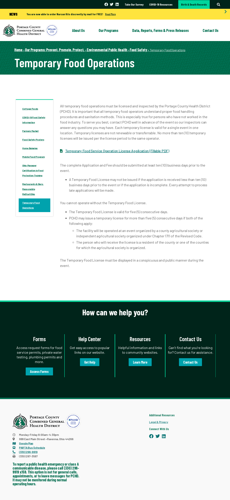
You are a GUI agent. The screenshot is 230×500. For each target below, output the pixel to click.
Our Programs (108, 30)
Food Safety (138, 49)
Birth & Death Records (194, 4)
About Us (78, 30)
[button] (218, 4)
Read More (110, 14)
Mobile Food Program (33, 156)
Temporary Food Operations (31, 205)
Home (18, 49)
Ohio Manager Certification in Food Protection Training (32, 170)
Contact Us (210, 30)
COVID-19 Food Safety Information (33, 120)
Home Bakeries (30, 148)
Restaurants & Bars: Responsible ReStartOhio (32, 189)
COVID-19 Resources (160, 4)
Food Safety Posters (33, 139)
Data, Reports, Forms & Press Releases (160, 30)
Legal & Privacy (158, 422)
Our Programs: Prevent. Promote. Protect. (54, 49)
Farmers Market (30, 131)
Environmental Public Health (107, 49)
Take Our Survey (134, 4)
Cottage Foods (30, 108)
